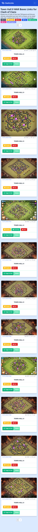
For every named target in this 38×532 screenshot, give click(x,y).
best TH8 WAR (23, 18)
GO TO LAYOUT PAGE (6, 50)
